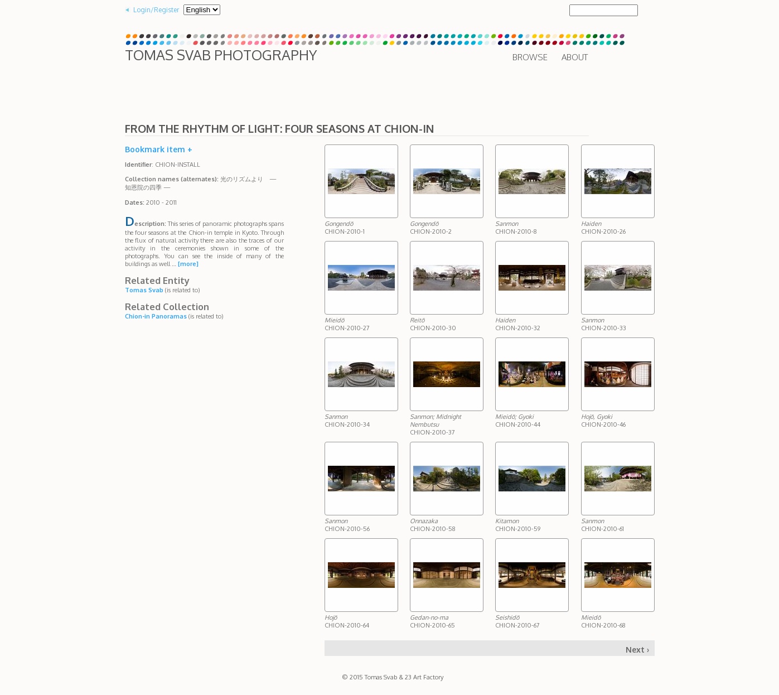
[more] (188, 264)
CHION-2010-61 (602, 525)
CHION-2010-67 (517, 621)
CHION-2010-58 (433, 525)
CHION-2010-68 (603, 621)
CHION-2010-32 (517, 324)
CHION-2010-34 (347, 420)
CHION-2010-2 (431, 227)
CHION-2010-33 (603, 324)
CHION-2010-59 (517, 525)
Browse (530, 57)
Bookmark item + (158, 149)
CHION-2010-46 (603, 420)
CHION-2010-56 (347, 525)
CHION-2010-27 (347, 324)
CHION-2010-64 (347, 621)
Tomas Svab (144, 290)
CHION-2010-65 (432, 621)
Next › (637, 649)
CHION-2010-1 (345, 227)
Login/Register (156, 10)
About (575, 57)
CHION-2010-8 (516, 227)
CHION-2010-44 (517, 420)
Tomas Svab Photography (221, 55)
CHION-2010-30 (433, 324)
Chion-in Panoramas (156, 316)
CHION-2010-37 (435, 424)
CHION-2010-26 (603, 227)
